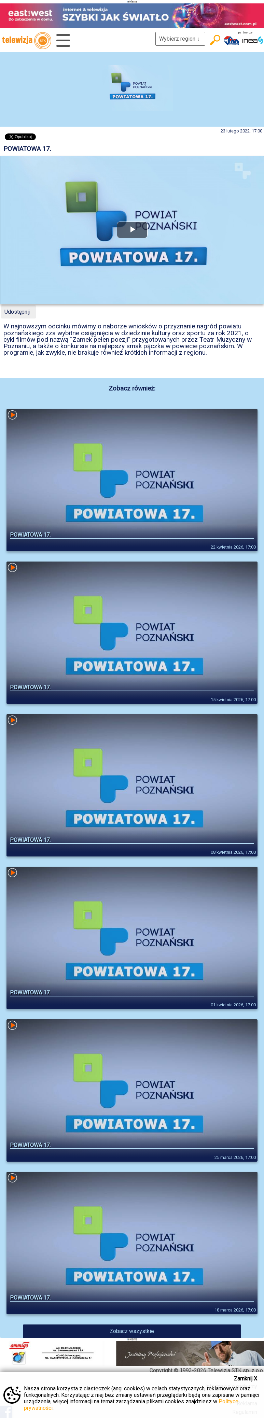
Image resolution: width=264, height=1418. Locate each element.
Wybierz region (180, 39)
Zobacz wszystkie (132, 1331)
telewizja (26, 40)
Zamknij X (245, 1378)
